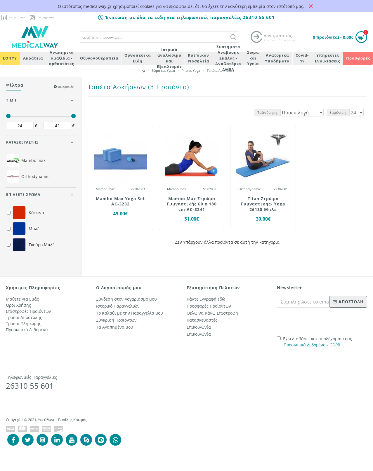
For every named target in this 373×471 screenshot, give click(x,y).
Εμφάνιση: (339, 112)
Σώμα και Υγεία (163, 70)
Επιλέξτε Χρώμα (23, 194)
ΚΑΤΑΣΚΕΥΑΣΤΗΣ (22, 142)
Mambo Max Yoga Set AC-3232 (120, 201)
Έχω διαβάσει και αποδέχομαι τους (314, 342)
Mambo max (105, 189)
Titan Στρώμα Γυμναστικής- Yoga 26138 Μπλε (263, 204)
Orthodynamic (249, 189)
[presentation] (318, 321)
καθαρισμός (66, 87)
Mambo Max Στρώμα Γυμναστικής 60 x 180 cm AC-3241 (192, 204)
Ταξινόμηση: (263, 112)
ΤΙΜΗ (11, 100)
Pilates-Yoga (191, 70)
